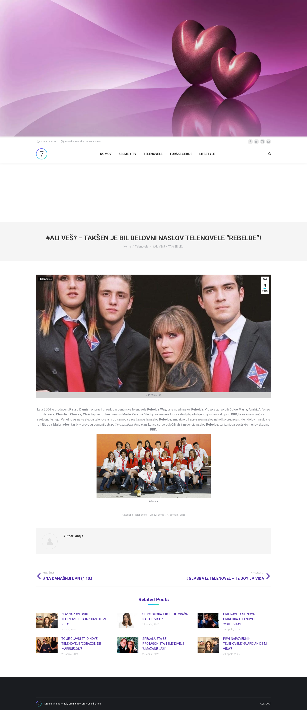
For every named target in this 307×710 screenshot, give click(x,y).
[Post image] (47, 620)
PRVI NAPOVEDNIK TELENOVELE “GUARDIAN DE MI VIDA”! (245, 644)
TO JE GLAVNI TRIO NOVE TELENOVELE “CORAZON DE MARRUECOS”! (81, 644)
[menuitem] (105, 154)
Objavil (157, 514)
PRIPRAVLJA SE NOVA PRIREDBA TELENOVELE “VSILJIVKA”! (240, 619)
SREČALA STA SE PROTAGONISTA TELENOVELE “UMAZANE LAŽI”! (163, 644)
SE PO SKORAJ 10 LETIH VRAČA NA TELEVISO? (165, 616)
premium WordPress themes (85, 703)
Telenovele (46, 279)
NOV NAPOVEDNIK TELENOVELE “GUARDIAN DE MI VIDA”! (83, 619)
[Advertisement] (153, 192)
